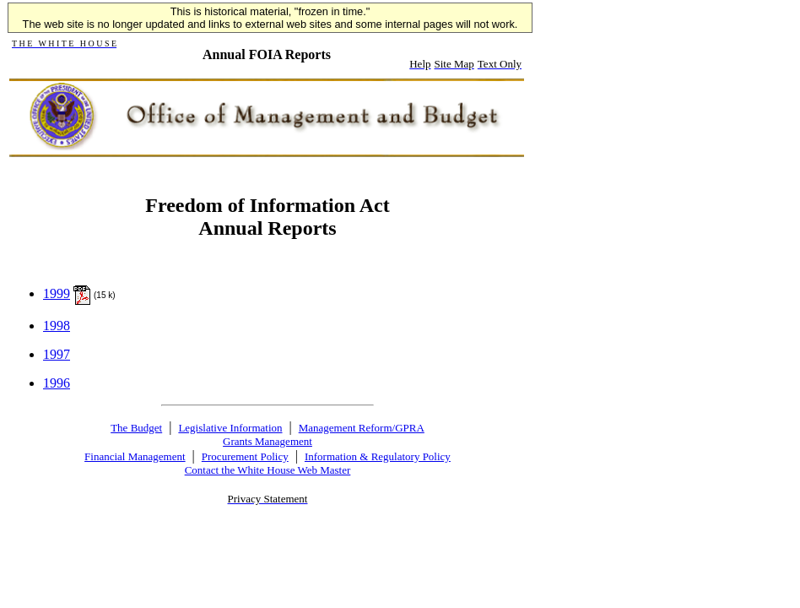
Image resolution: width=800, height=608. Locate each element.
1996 (56, 383)
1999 (56, 293)
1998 (56, 325)
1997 (56, 354)
